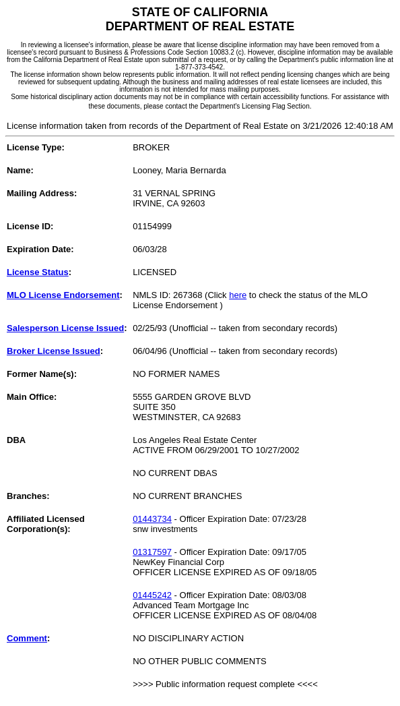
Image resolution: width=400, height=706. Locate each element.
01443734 (152, 519)
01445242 (152, 595)
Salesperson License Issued (65, 328)
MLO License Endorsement (63, 295)
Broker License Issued (53, 351)
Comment (27, 638)
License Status (38, 272)
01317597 (152, 552)
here (237, 295)
